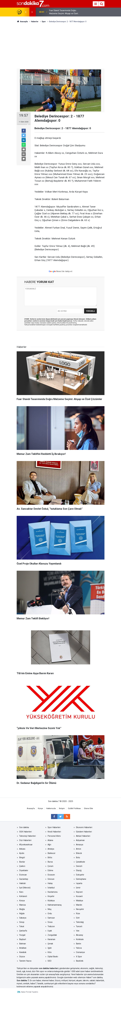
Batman (22, 943)
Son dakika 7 (23, 980)
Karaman (51, 939)
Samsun (51, 918)
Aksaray (79, 935)
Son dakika (24, 827)
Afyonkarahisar (25, 844)
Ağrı (49, 844)
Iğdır (50, 948)
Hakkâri (22, 883)
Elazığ (78, 870)
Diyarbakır (23, 870)
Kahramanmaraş (55, 905)
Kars (21, 892)
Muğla (22, 909)
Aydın (21, 853)
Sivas (50, 922)
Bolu (78, 857)
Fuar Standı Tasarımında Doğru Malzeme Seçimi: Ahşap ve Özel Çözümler (63, 12)
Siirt (78, 918)
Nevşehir (80, 909)
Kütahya (51, 900)
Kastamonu (53, 892)
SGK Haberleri (25, 831)
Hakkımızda (51, 808)
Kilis (50, 952)
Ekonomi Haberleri (84, 827)
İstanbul (51, 887)
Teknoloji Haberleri (27, 836)
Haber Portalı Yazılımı (29, 992)
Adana (50, 840)
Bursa (50, 862)
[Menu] (95, 4)
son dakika (98, 977)
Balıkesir (51, 853)
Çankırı (22, 866)
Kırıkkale (80, 939)
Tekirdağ (80, 922)
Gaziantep (23, 879)
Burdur (22, 862)
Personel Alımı (54, 836)
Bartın (78, 943)
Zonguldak (52, 935)
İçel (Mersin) (24, 887)
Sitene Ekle (88, 808)
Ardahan (22, 948)
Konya (22, 900)
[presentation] (26, 12)
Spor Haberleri (54, 827)
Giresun (51, 879)
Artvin (78, 849)
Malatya (79, 900)
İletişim (62, 808)
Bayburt (22, 939)
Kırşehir (51, 896)
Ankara (22, 849)
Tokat (21, 926)
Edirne (50, 870)
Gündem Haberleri (84, 831)
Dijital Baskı (53, 956)
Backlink (79, 961)
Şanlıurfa (23, 931)
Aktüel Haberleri (83, 836)
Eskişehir (80, 875)
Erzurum (51, 875)
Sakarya (22, 918)
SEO (49, 961)
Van (77, 931)
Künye (40, 808)
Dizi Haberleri (25, 840)
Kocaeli (79, 896)
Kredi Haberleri (54, 831)
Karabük (22, 952)
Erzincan (23, 875)
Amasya (79, 844)
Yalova (79, 948)
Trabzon (51, 926)
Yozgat (22, 935)
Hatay (50, 883)
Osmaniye (80, 952)
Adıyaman (80, 840)
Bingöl (22, 857)
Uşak (50, 931)
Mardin (79, 905)
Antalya (51, 849)
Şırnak (50, 943)
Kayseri (79, 892)
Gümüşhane (81, 879)
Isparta (79, 883)
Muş (49, 909)
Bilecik (79, 853)
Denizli (79, 866)
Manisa (22, 905)
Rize (78, 913)
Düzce (22, 956)
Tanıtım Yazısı (25, 961)
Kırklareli (23, 896)
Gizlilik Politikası (74, 808)
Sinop (21, 922)
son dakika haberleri (48, 968)
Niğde (22, 913)
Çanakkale (80, 862)
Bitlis (50, 857)
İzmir (78, 887)
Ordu (50, 913)
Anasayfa (31, 808)
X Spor (79, 956)
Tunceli (79, 926)
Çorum (50, 866)
